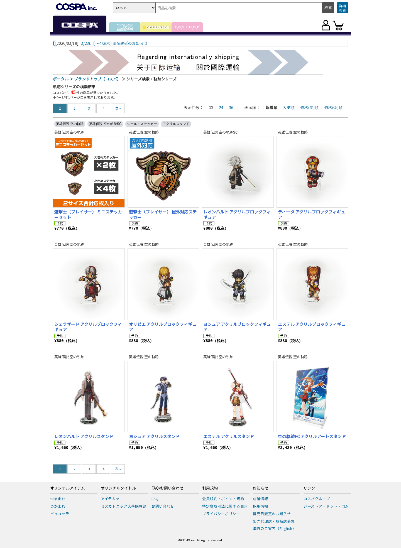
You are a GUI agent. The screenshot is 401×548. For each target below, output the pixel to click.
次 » (118, 108)
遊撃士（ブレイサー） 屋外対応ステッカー (163, 214)
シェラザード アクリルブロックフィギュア (88, 327)
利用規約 (210, 488)
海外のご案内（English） (274, 528)
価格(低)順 (333, 107)
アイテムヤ (110, 498)
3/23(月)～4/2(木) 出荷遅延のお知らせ (114, 43)
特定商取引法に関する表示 (225, 506)
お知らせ (260, 488)
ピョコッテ (59, 513)
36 (231, 107)
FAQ (155, 498)
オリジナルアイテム (67, 488)
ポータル (61, 79)
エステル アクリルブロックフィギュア (311, 327)
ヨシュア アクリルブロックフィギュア (237, 327)
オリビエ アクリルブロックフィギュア (162, 327)
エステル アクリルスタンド (228, 436)
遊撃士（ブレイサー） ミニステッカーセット (88, 214)
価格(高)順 (309, 107)
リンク (309, 488)
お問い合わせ (162, 506)
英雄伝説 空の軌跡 (70, 124)
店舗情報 (260, 498)
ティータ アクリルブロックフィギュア (311, 214)
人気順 (289, 107)
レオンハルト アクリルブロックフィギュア (237, 214)
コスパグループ (317, 498)
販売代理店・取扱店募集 (274, 521)
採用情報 (260, 506)
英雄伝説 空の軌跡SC (105, 124)
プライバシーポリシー (221, 513)
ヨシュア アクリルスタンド (154, 436)
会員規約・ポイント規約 (223, 498)
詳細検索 (342, 8)
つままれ (57, 498)
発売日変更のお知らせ (272, 513)
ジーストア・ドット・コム (326, 506)
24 (221, 107)
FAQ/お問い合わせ (167, 488)
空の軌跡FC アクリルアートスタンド (312, 436)
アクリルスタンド (176, 124)
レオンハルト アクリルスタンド (83, 436)
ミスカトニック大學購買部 (123, 506)
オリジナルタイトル (118, 488)
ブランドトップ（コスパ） (97, 79)
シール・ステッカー (142, 124)
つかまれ (57, 506)
